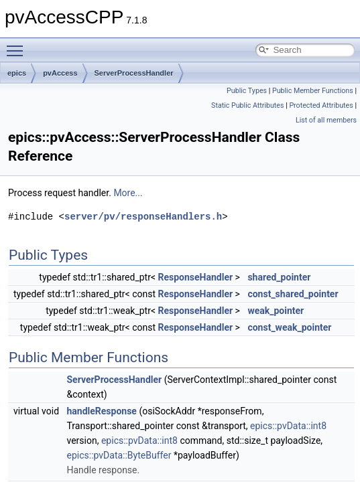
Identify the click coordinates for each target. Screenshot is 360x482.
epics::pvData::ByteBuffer (119, 455)
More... (127, 192)
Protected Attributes (321, 105)
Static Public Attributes (247, 105)
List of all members (326, 120)
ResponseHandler (195, 277)
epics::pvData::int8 (288, 425)
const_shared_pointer (292, 294)
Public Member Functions (312, 90)
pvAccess (60, 73)
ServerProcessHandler (134, 73)
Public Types (247, 90)
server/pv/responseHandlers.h (143, 216)
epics (16, 73)
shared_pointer (278, 277)
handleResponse (102, 411)
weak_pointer (275, 310)
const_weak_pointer (289, 327)
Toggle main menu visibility (18, 45)
